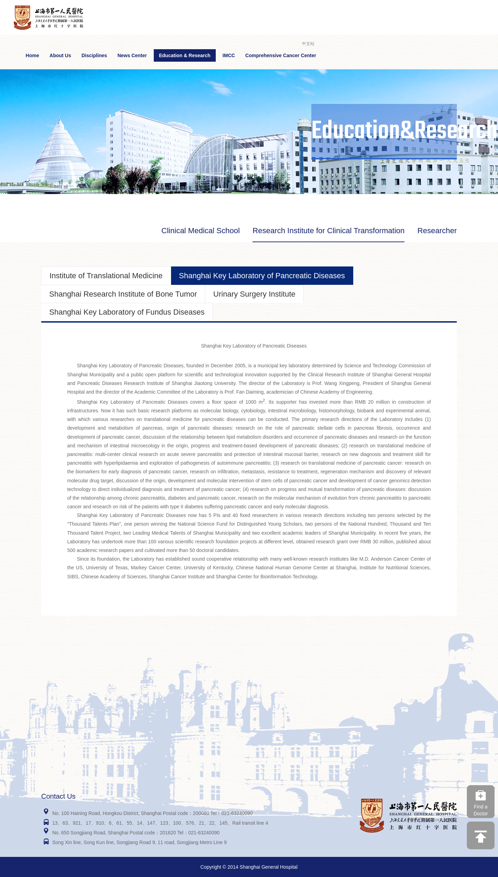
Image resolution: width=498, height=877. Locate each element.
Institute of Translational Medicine (106, 275)
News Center (132, 55)
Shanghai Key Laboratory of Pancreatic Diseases (262, 275)
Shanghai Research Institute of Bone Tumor (123, 294)
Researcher (437, 230)
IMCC (229, 55)
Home (32, 55)
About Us (60, 55)
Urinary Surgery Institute (254, 294)
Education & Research (185, 55)
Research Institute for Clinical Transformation (328, 230)
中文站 (308, 44)
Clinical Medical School (200, 230)
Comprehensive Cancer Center (280, 55)
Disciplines (94, 55)
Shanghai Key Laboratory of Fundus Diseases (127, 312)
